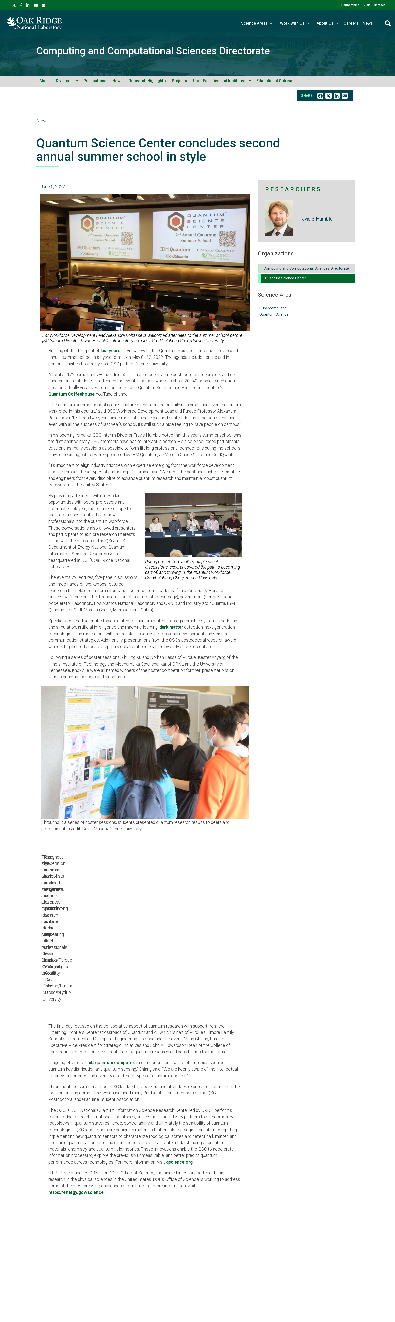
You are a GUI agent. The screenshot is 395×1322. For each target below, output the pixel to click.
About (44, 80)
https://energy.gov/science (76, 1131)
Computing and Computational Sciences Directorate (153, 51)
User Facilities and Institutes (219, 80)
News (368, 23)
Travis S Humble (315, 219)
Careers (351, 23)
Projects (179, 80)
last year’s (110, 350)
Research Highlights (147, 80)
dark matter (171, 627)
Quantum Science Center (285, 278)
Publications (95, 80)
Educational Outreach (276, 80)
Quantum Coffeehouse (71, 394)
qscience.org (179, 1100)
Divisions (64, 80)
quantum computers (116, 1001)
